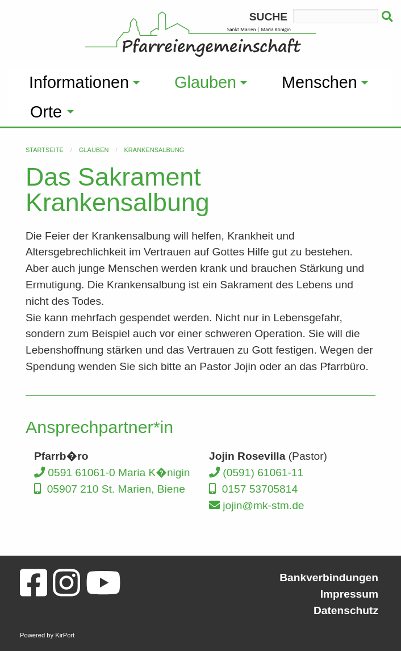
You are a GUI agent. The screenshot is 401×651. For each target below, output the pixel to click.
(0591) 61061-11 (256, 472)
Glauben (94, 149)
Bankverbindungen (328, 577)
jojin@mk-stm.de (256, 505)
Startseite (45, 149)
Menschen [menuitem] (319, 82)
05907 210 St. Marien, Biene (109, 489)
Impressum (349, 594)
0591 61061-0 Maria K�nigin (112, 472)
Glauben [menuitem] (205, 82)
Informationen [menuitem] (79, 82)
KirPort (64, 635)
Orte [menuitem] (46, 112)
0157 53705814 (253, 489)
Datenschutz (346, 610)
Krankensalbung (154, 149)
